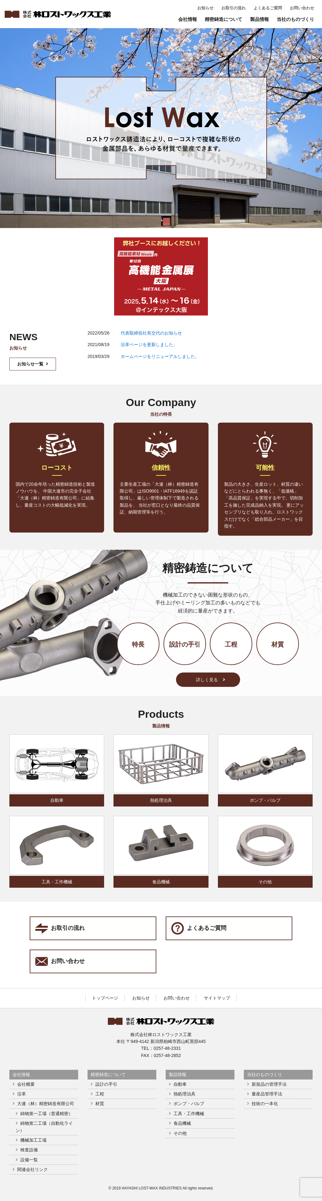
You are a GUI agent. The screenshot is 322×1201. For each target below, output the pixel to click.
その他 (265, 881)
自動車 (56, 800)
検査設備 (29, 1149)
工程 (231, 644)
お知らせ (205, 8)
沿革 (21, 1093)
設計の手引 (184, 644)
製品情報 (259, 19)
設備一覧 (29, 1159)
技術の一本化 (265, 1103)
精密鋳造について (223, 19)
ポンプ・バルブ (265, 800)
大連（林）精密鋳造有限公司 (45, 1103)
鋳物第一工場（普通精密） (46, 1113)
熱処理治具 (161, 800)
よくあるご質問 (268, 8)
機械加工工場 (33, 1140)
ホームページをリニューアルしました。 (160, 356)
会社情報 (187, 19)
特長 (138, 644)
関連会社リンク (32, 1169)
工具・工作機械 (57, 881)
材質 (277, 644)
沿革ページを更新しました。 (149, 344)
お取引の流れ (233, 8)
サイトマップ (217, 997)
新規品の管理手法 (269, 1084)
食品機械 (161, 881)
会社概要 (26, 1084)
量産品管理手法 (267, 1093)
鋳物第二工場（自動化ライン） (44, 1127)
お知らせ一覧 (32, 363)
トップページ (105, 997)
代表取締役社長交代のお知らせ (151, 332)
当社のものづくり (295, 19)
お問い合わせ (302, 8)
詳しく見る (210, 679)
